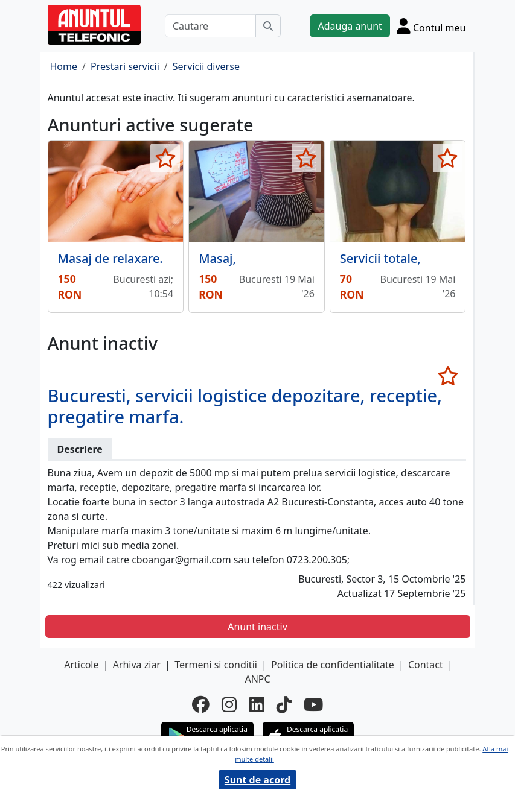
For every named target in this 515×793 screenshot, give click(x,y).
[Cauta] (268, 25)
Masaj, (217, 258)
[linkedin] (256, 704)
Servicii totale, (380, 258)
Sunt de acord (257, 779)
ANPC (257, 679)
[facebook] (201, 704)
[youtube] (313, 704)
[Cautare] (211, 25)
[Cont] (431, 26)
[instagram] (229, 704)
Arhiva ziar (137, 664)
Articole (81, 664)
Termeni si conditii (215, 664)
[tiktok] (284, 704)
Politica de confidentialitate (332, 664)
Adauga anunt (350, 26)
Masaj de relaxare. (110, 258)
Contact (425, 664)
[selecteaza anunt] (165, 158)
